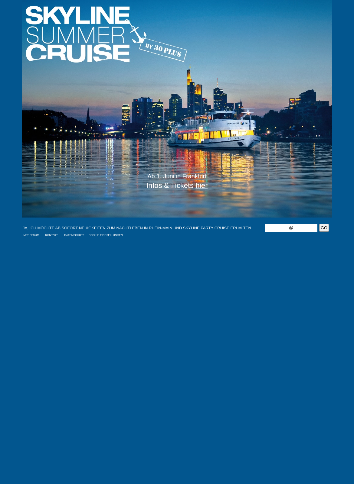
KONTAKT (51, 235)
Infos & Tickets (177, 185)
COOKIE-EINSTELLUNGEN (106, 235)
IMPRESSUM (31, 235)
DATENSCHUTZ (74, 235)
